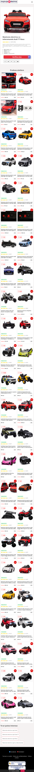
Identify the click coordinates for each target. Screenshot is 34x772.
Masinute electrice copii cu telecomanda (12, 743)
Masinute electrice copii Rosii (9, 738)
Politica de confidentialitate (20, 756)
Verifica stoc (21, 57)
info (15, 97)
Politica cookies (15, 771)
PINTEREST (20, 752)
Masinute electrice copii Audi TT (10, 734)
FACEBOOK (12, 752)
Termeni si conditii (7, 756)
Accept (22, 771)
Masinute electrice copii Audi (9, 730)
